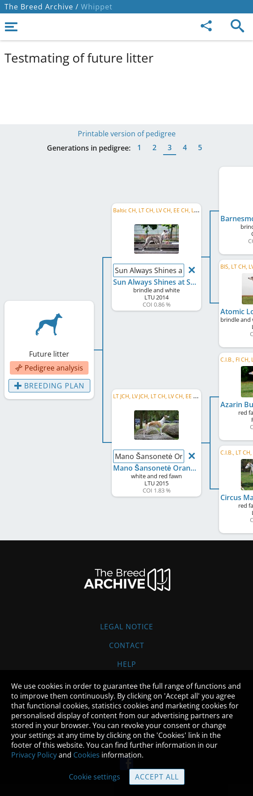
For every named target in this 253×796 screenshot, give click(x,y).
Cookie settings (94, 777)
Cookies (86, 755)
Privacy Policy (34, 755)
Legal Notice (126, 627)
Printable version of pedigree (127, 134)
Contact (126, 645)
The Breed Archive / (41, 7)
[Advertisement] (126, 93)
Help (126, 664)
